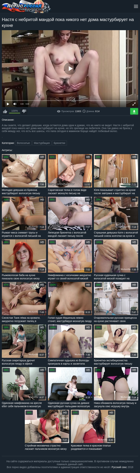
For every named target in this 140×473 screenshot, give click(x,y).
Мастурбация (42, 143)
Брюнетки (59, 143)
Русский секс (119, 467)
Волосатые (23, 143)
